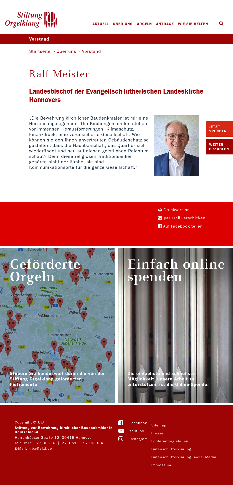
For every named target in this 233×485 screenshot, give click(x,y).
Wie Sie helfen (193, 24)
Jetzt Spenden (218, 129)
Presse (157, 433)
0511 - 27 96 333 (40, 443)
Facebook (138, 423)
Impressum (161, 465)
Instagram (139, 439)
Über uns (123, 24)
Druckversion (174, 210)
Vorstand (91, 51)
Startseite (40, 51)
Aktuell (100, 24)
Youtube (137, 431)
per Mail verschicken (181, 218)
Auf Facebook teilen (180, 226)
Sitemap (158, 425)
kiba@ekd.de (40, 448)
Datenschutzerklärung (171, 449)
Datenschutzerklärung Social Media (183, 457)
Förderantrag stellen (169, 441)
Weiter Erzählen (219, 146)
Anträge (165, 24)
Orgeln (144, 24)
